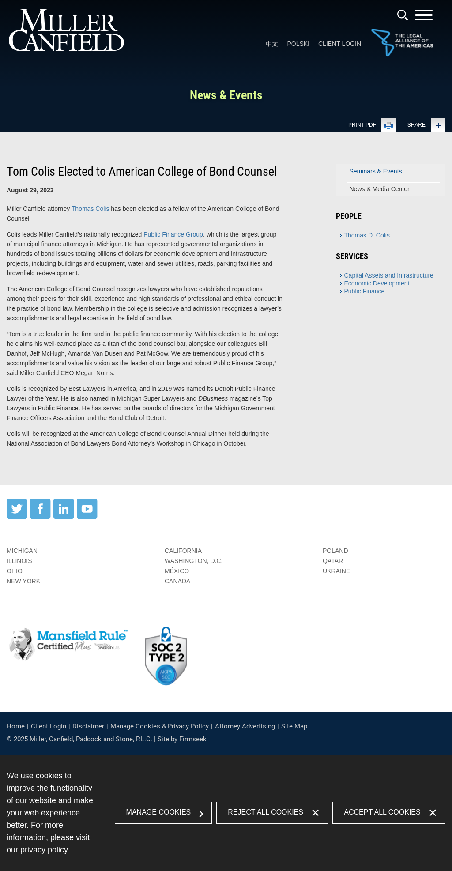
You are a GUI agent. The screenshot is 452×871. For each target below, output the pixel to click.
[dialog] (226, 813)
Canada (177, 581)
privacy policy (44, 849)
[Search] (402, 15)
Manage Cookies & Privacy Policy (159, 726)
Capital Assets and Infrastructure (388, 275)
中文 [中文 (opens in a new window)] (272, 43)
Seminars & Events (376, 171)
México (177, 570)
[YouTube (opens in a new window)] (87, 517)
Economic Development (377, 283)
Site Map (294, 726)
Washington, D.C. (193, 560)
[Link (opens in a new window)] (402, 54)
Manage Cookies (158, 812)
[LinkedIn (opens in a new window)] (63, 517)
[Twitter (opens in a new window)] (17, 517)
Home (16, 726)
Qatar (333, 560)
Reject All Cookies (265, 812)
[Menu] (423, 18)
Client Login (339, 43)
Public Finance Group (173, 234)
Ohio (15, 570)
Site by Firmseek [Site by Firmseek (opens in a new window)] (182, 739)
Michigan (22, 550)
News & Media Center (380, 188)
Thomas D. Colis (367, 235)
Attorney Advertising (245, 726)
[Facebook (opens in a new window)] (40, 517)
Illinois (19, 560)
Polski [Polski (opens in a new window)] (298, 43)
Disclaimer (88, 726)
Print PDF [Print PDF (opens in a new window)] (362, 125)
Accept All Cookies (382, 812)
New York (23, 581)
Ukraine (336, 570)
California (183, 550)
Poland (335, 550)
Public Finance (364, 291)
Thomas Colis (90, 208)
